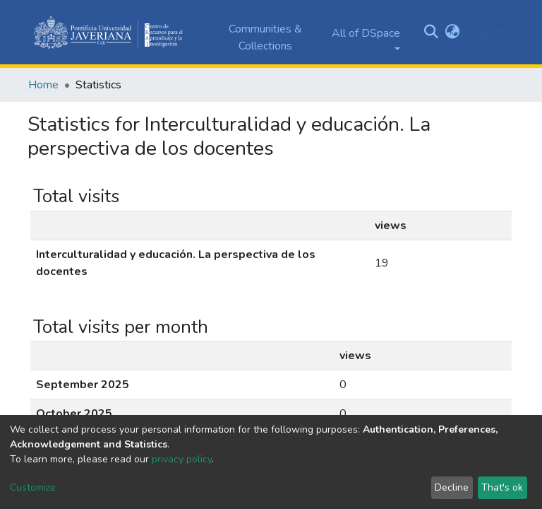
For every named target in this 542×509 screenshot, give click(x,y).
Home (43, 85)
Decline (452, 487)
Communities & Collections (265, 37)
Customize (33, 487)
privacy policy (182, 459)
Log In (482, 32)
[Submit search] (431, 32)
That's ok (502, 487)
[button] (452, 31)
